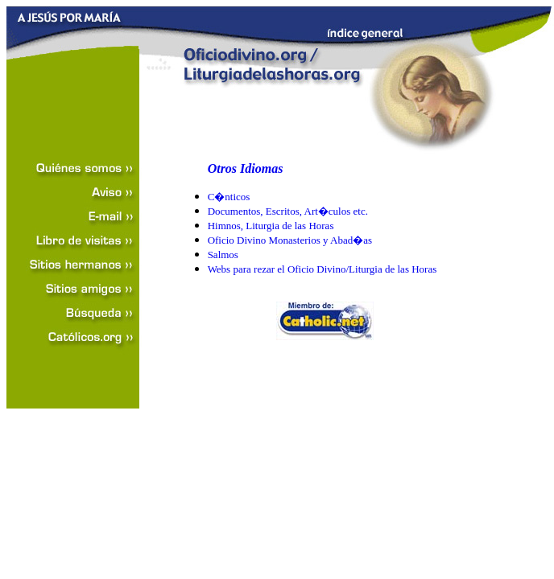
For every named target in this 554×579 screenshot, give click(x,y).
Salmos (223, 254)
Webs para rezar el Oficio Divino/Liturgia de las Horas (322, 269)
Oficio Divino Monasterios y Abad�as (290, 240)
